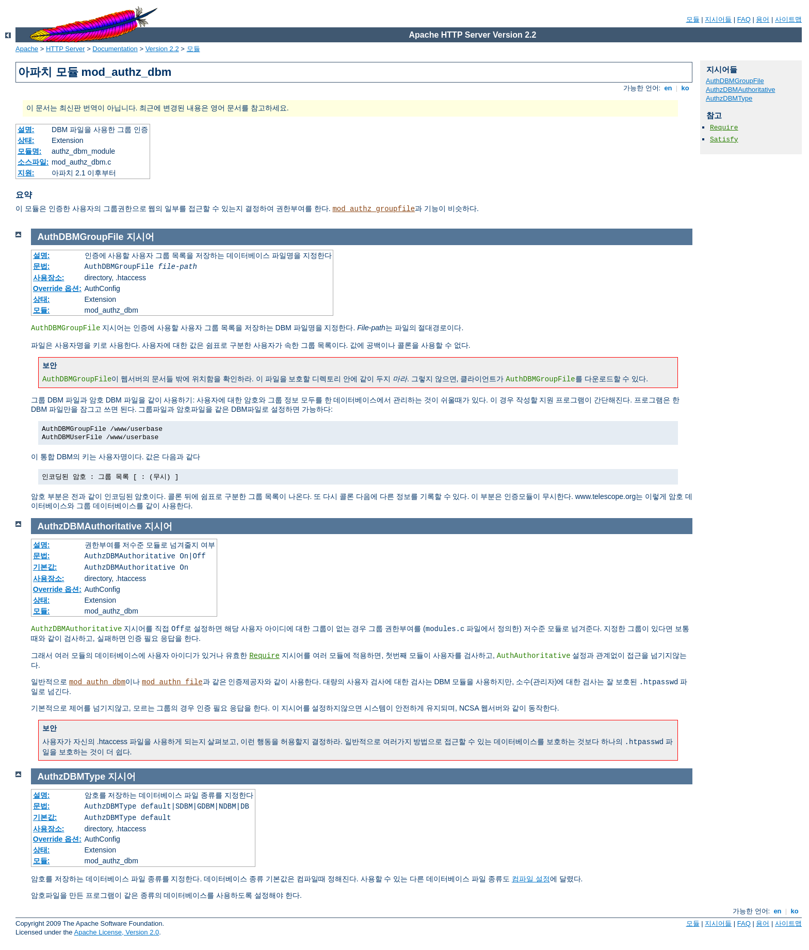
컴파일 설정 (531, 879)
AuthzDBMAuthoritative (740, 89)
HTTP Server (65, 49)
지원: (26, 173)
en (668, 88)
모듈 (693, 19)
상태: (26, 140)
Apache (26, 49)
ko (685, 88)
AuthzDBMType (729, 98)
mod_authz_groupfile (373, 209)
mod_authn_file (172, 682)
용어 (762, 19)
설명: (26, 129)
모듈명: (30, 151)
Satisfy (724, 139)
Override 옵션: (57, 288)
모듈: (41, 310)
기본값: (45, 567)
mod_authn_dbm (97, 682)
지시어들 (718, 19)
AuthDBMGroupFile (735, 81)
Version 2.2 (162, 49)
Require (724, 128)
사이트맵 (788, 19)
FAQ (744, 19)
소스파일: (33, 162)
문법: (41, 266)
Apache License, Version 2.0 (116, 932)
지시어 (140, 237)
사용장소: (48, 277)
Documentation (114, 49)
